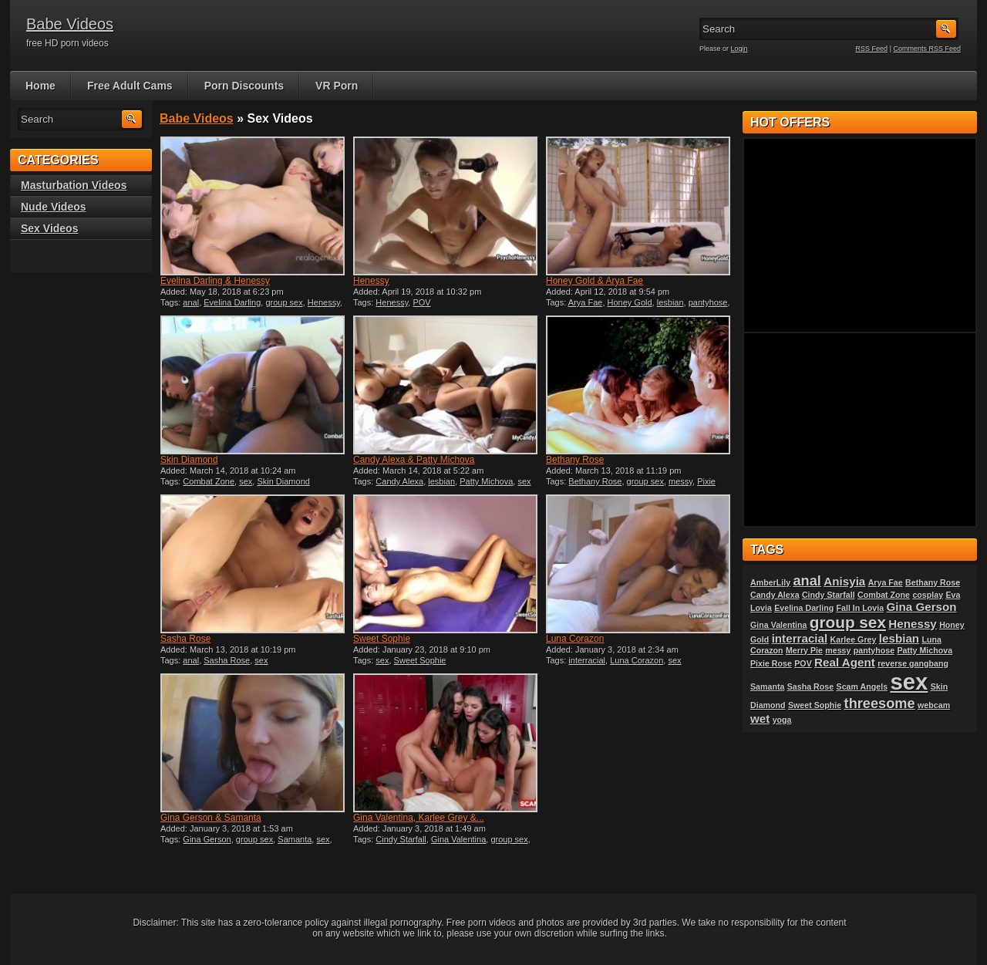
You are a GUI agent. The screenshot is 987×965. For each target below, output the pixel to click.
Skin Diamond (189, 459)
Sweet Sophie (381, 638)
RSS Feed (872, 48)
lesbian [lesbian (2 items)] (899, 638)
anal (191, 302)
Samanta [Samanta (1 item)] (767, 686)
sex (245, 481)
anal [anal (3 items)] (806, 580)
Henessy (324, 302)
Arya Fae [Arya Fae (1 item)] (885, 582)
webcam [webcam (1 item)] (934, 705)
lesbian (670, 302)
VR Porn (336, 85)
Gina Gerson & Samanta (210, 817)
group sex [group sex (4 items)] (848, 622)
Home (40, 85)
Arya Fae (585, 302)
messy (680, 481)
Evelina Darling (232, 302)
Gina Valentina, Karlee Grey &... (418, 817)
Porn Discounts (244, 85)
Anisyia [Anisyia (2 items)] (844, 581)
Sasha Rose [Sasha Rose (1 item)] (810, 686)
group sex (283, 302)
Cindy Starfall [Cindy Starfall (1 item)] (828, 594)
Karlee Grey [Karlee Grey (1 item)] (853, 639)
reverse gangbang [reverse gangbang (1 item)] (913, 663)
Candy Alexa (399, 481)
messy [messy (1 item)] (838, 650)
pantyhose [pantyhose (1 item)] (874, 650)
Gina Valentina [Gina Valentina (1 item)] (778, 624)
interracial (586, 660)
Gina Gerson (207, 839)
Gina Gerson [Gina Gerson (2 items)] (921, 606)
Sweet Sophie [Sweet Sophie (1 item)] (814, 705)
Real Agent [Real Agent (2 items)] (844, 662)
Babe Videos (69, 23)
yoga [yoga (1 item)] (782, 719)
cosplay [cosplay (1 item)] (927, 594)
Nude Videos (53, 207)
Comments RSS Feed (927, 48)
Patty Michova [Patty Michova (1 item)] (924, 650)
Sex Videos (49, 228)
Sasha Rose (185, 638)
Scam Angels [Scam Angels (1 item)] (862, 686)
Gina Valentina (458, 839)
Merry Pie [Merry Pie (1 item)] (804, 650)
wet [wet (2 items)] (760, 718)
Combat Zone (208, 481)
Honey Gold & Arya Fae (594, 280)
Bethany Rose (575, 459)
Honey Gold (630, 302)
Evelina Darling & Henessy (215, 280)
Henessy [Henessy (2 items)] (912, 623)
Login (739, 48)
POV (421, 302)
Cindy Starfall (401, 839)
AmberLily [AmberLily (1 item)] (770, 582)
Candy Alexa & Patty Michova (413, 459)
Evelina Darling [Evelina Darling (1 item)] (804, 607)
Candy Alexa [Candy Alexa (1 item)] (775, 594)
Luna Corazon (575, 638)
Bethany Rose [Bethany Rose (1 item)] (932, 582)
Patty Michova (486, 481)
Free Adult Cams (130, 85)
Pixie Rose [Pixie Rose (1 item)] (771, 663)
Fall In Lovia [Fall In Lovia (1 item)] (860, 607)
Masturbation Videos (73, 185)
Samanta (295, 839)
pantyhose (708, 302)
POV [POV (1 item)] (803, 663)
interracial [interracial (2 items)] (800, 638)
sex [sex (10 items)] (909, 681)
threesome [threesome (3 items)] (879, 703)
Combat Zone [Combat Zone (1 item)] (883, 594)
